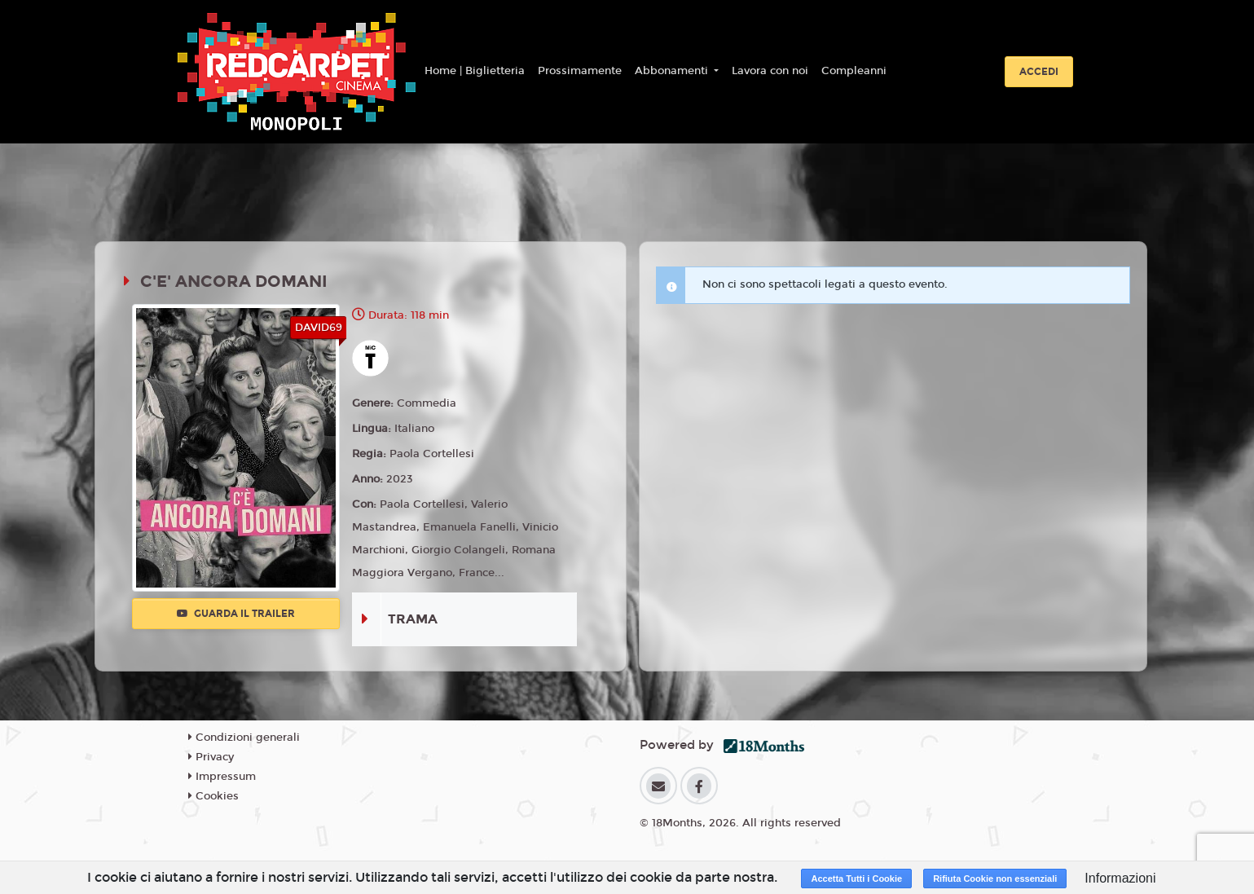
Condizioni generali (244, 737)
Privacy (211, 757)
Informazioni (1120, 878)
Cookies (213, 796)
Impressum (222, 776)
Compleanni (854, 70)
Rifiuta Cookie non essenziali (995, 878)
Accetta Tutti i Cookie (856, 878)
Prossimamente (580, 70)
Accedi (1038, 71)
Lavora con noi (770, 70)
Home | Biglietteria (475, 70)
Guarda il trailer (236, 613)
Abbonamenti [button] (673, 70)
